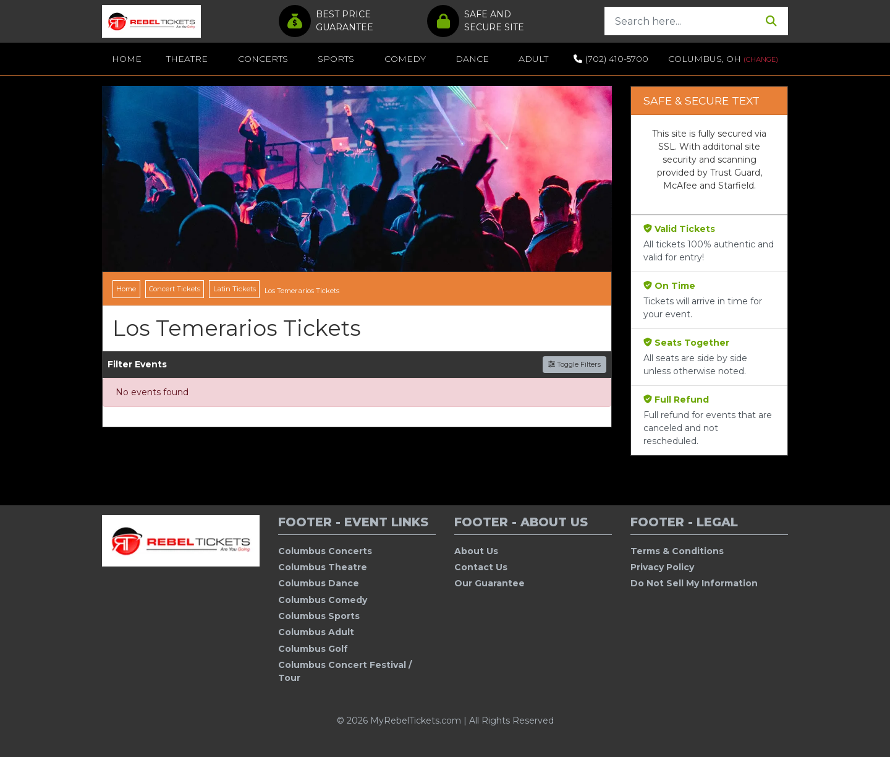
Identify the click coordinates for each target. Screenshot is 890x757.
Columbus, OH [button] (723, 58)
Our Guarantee (489, 583)
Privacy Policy (662, 567)
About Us (476, 551)
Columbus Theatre (322, 567)
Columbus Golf (313, 648)
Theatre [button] (187, 58)
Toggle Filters (574, 364)
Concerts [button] (263, 58)
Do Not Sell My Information (694, 583)
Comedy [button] (405, 58)
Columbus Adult (316, 632)
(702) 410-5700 (611, 58)
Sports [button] (336, 58)
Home (127, 58)
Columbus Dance (318, 583)
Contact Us (480, 567)
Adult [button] (533, 58)
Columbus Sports (319, 616)
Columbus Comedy (322, 599)
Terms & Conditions (677, 551)
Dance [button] (472, 58)
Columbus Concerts (325, 551)
